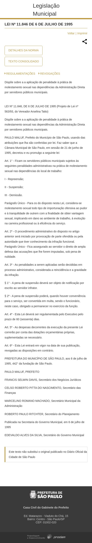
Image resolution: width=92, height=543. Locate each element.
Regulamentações (20, 73)
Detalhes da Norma (23, 50)
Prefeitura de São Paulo (46, 492)
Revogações (50, 73)
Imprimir (82, 33)
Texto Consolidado (23, 61)
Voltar (71, 33)
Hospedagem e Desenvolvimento (46, 536)
